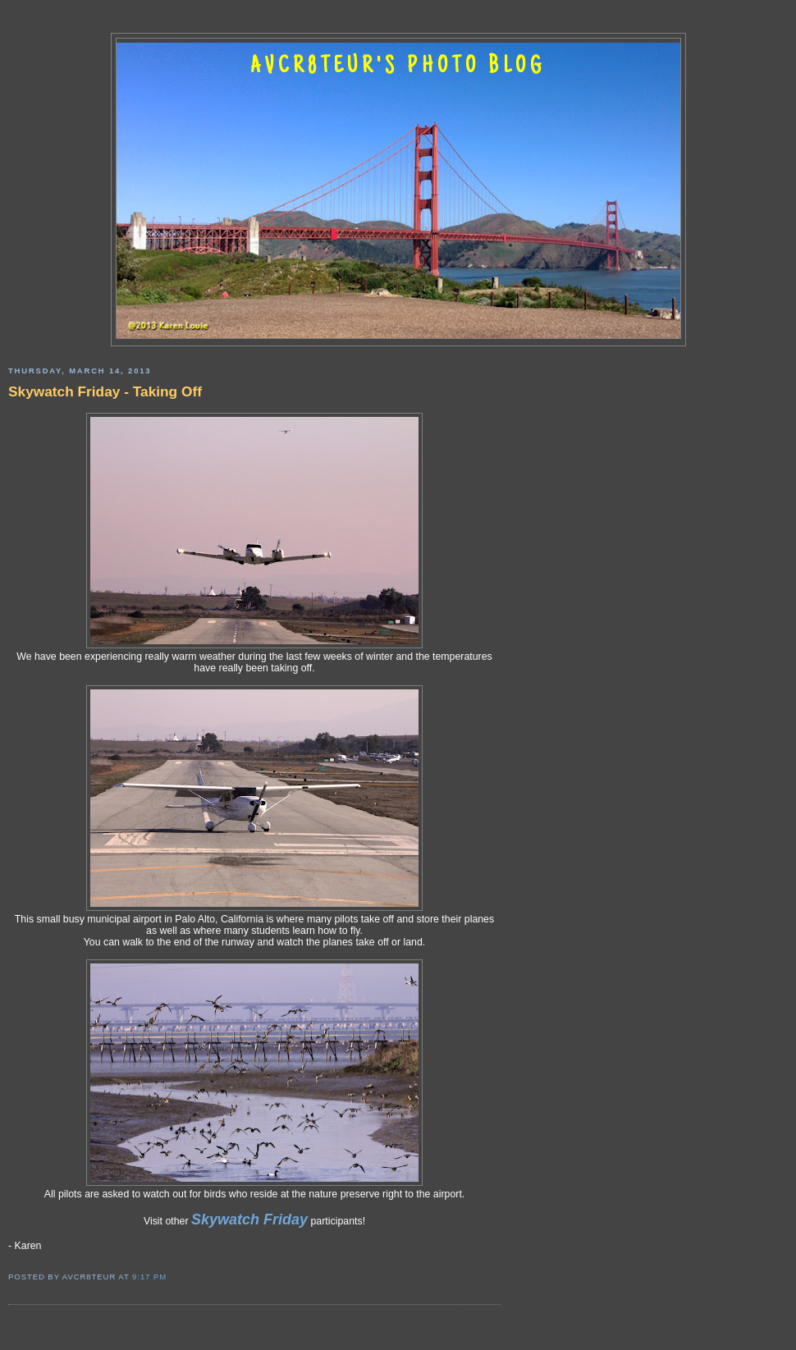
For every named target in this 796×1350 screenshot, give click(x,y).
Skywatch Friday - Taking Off (105, 391)
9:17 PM (149, 1276)
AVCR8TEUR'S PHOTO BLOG (398, 67)
